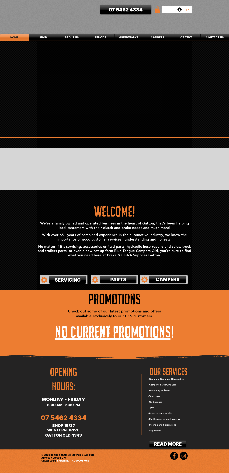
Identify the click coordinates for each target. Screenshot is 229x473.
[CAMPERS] (167, 279)
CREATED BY (49, 460)
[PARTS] (118, 279)
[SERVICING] (67, 280)
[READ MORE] (167, 444)
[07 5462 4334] (125, 9)
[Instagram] (184, 456)
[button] (157, 9)
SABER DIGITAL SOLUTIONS (73, 460)
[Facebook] (174, 456)
